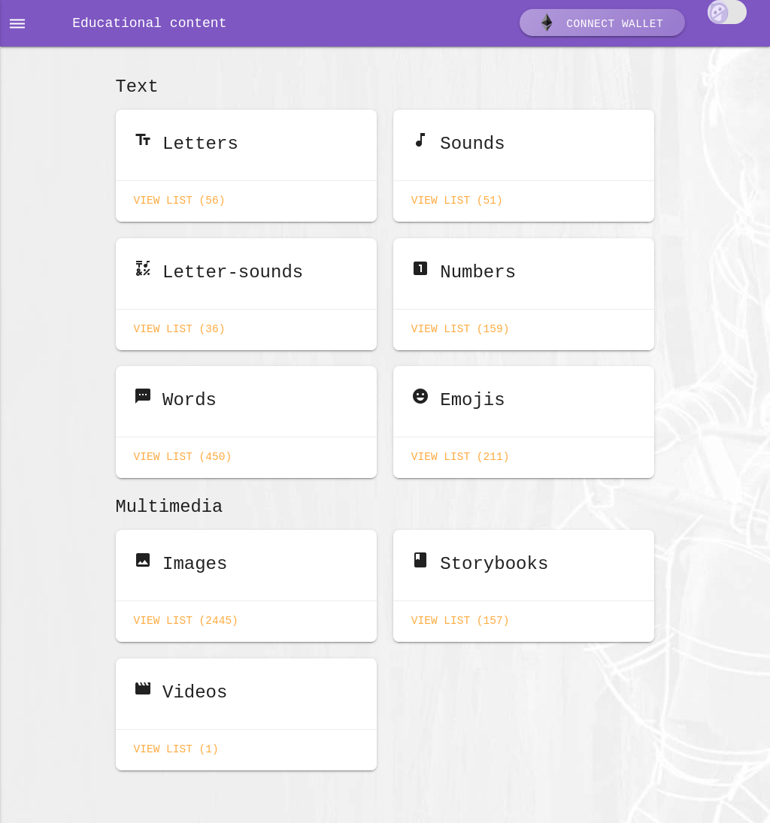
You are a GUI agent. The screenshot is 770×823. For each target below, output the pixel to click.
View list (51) (457, 199)
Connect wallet (600, 25)
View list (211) (460, 451)
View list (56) (180, 199)
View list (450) (183, 451)
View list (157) (460, 613)
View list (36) (180, 325)
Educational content (149, 24)
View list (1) (176, 738)
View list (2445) (186, 613)
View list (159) (460, 325)
